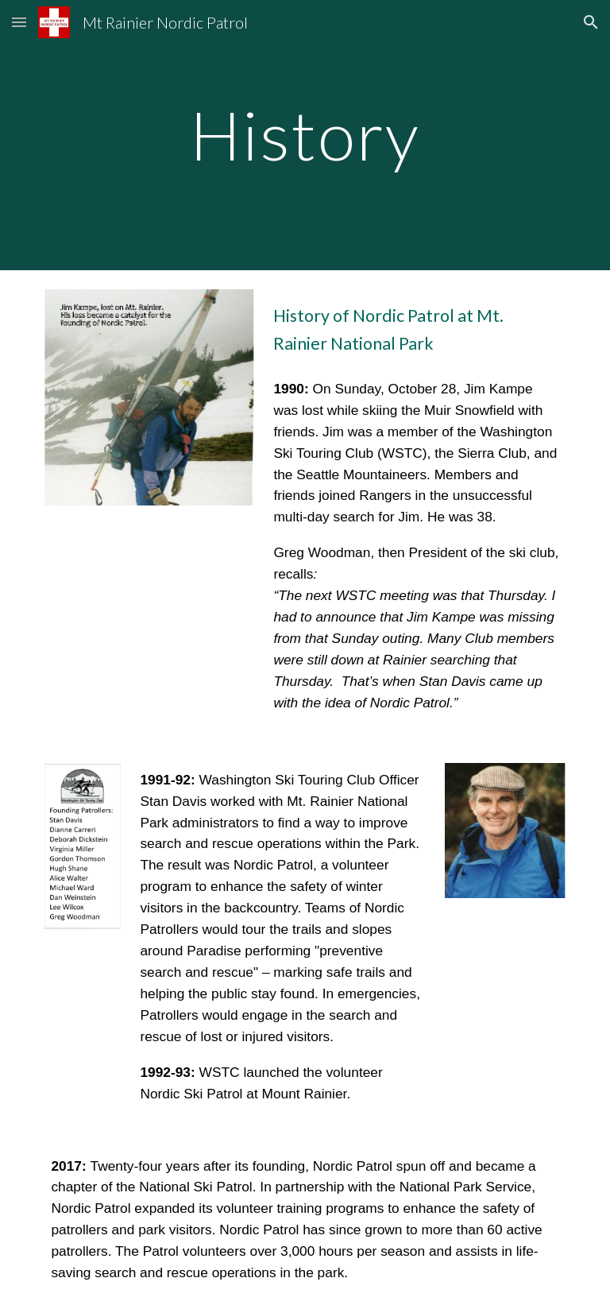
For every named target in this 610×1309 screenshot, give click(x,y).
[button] (19, 22)
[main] (304, 135)
